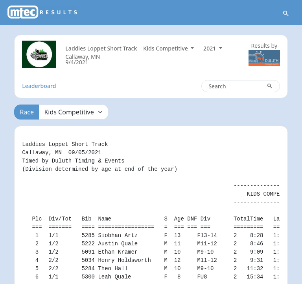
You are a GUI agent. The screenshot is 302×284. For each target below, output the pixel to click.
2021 (210, 48)
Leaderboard (39, 86)
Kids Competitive (166, 48)
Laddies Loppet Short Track (101, 48)
